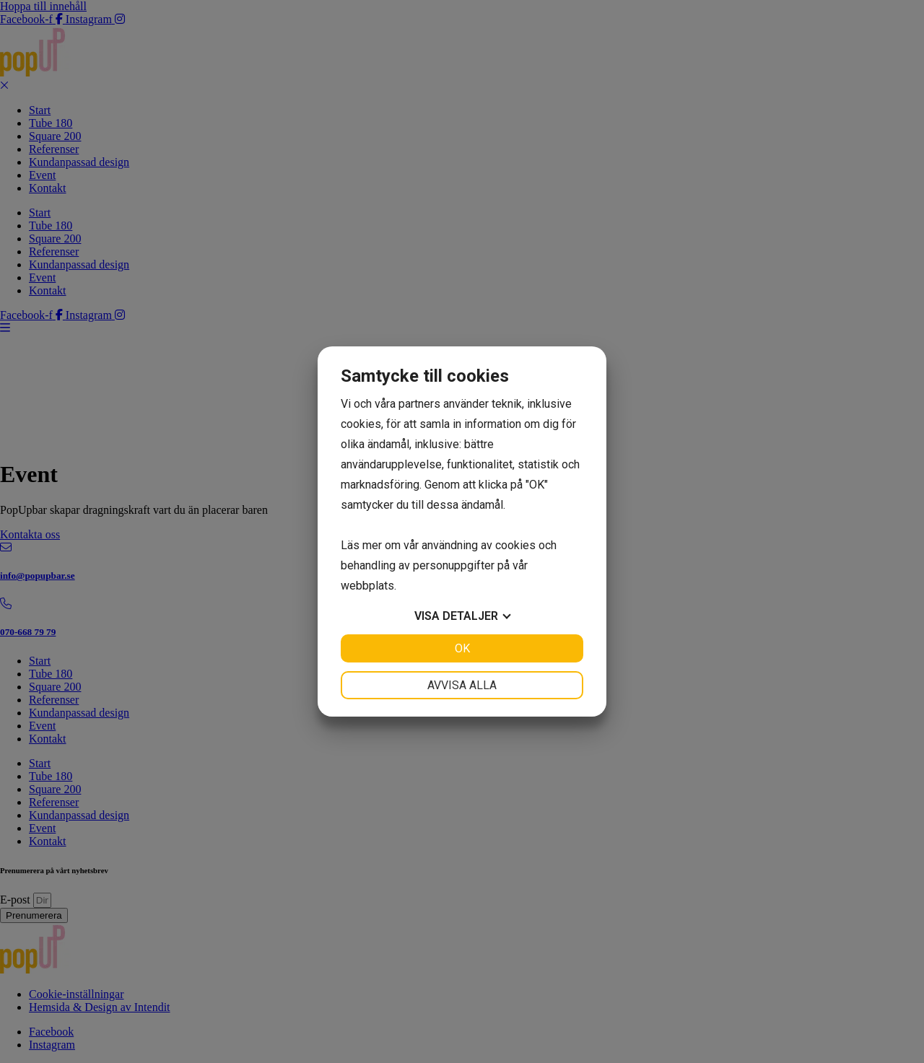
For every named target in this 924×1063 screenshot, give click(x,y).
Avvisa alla (462, 685)
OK (462, 648)
